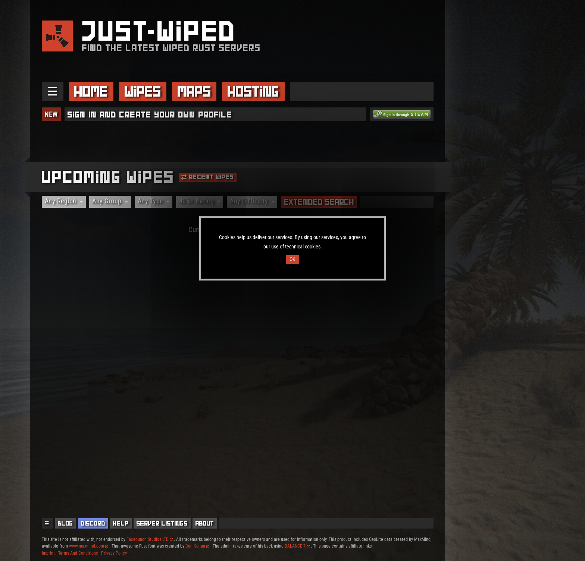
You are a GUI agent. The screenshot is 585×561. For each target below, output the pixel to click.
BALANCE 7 (297, 546)
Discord (93, 523)
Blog (65, 523)
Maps (194, 91)
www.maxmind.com (88, 546)
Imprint (48, 553)
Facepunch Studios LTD (149, 539)
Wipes (143, 91)
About (204, 523)
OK (292, 259)
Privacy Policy (114, 553)
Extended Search (319, 202)
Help (121, 523)
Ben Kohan (197, 546)
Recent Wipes (207, 177)
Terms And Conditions (78, 553)
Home (91, 91)
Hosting (253, 91)
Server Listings (162, 523)
